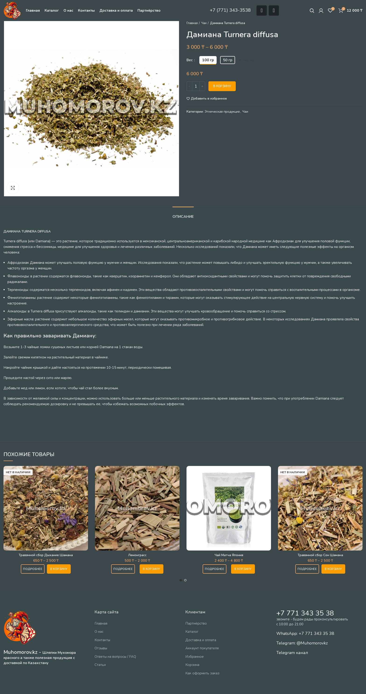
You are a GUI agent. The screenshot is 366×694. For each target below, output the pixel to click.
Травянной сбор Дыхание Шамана (46, 555)
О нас (99, 631)
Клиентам (195, 612)
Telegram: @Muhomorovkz (302, 643)
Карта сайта (107, 612)
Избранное (194, 656)
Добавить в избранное (209, 98)
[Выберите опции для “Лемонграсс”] (151, 569)
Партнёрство (196, 623)
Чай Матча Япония (229, 555)
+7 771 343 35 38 (305, 613)
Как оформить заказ (202, 673)
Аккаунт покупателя (202, 648)
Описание (183, 216)
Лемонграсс (137, 555)
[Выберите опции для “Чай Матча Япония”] (243, 569)
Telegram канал (292, 652)
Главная (192, 23)
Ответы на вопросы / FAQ (115, 656)
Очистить (247, 60)
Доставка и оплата (200, 640)
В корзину (222, 86)
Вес (190, 60)
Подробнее (32, 569)
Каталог (191, 631)
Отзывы (101, 648)
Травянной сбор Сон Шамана (320, 555)
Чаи (204, 23)
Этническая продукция (222, 112)
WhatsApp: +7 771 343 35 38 (305, 633)
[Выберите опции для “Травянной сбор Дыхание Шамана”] (59, 569)
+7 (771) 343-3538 (230, 10)
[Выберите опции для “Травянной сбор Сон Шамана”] (333, 569)
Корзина (192, 664)
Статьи (100, 664)
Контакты (102, 640)
